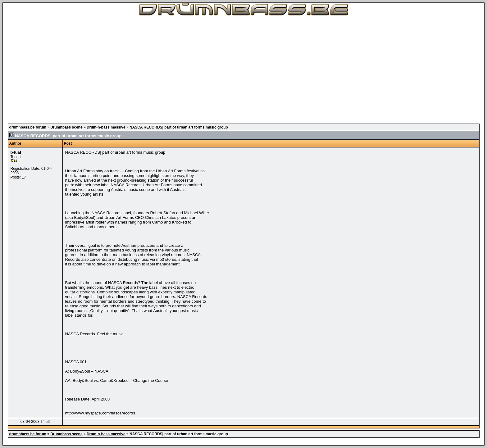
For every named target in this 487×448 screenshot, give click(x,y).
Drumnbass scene (66, 127)
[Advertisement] (243, 68)
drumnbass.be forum (27, 127)
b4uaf (16, 152)
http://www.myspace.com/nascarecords (100, 413)
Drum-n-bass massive (106, 127)
